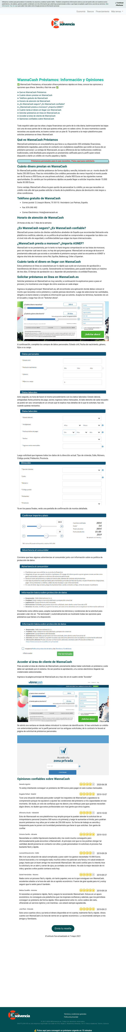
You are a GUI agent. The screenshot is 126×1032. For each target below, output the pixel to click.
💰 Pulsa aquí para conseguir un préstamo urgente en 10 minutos (63, 1030)
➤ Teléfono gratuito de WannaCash (32, 130)
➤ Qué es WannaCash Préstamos (31, 124)
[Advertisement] (63, 47)
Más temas (116, 11)
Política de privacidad (71, 1017)
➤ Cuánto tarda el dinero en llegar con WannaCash (39, 142)
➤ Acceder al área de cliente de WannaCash (36, 148)
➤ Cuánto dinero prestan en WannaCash (34, 127)
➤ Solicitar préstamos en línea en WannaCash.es (38, 145)
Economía (81, 11)
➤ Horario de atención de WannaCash (33, 133)
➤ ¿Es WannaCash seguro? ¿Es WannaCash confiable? (41, 136)
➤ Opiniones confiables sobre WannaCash (35, 151)
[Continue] (119, 3)
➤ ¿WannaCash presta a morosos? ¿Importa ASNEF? (40, 139)
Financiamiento (102, 11)
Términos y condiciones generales (75, 1014)
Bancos (90, 11)
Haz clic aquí (14, 6)
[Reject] (119, 5)
